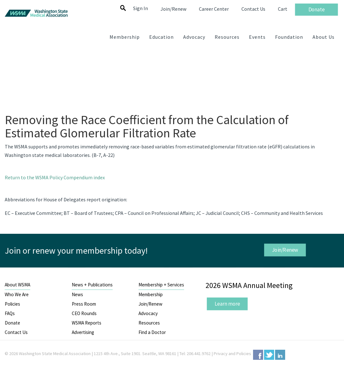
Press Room (84, 304)
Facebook (258, 355)
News (77, 294)
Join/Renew (285, 249)
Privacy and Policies (232, 353)
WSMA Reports (86, 323)
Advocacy (148, 313)
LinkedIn (280, 355)
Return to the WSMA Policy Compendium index (55, 177)
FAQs (10, 313)
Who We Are (17, 294)
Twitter (269, 355)
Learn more (227, 303)
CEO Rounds (84, 313)
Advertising (83, 332)
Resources (149, 323)
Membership (150, 294)
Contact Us (16, 332)
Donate (12, 323)
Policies (12, 304)
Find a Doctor (152, 332)
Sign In (140, 8)
